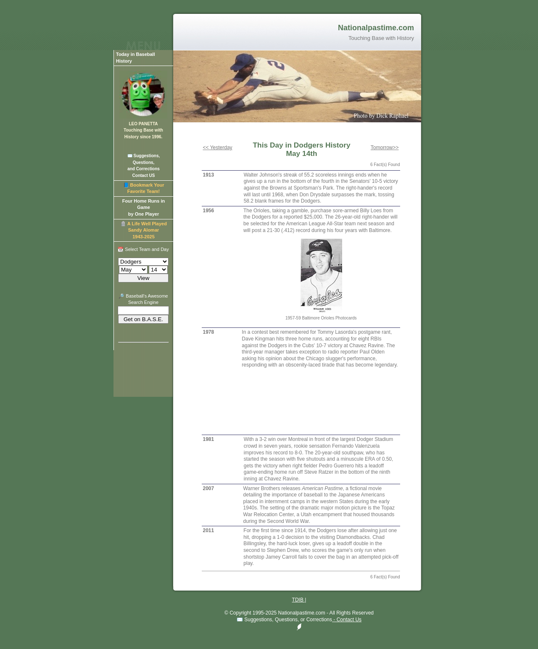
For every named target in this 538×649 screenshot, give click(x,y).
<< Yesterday (217, 147)
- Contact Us (346, 620)
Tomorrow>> (385, 147)
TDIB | (299, 600)
